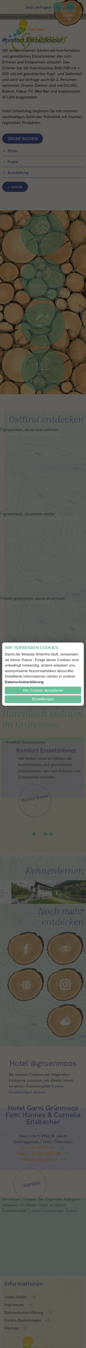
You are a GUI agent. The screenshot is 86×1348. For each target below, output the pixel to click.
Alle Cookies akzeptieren (43, 690)
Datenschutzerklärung (24, 682)
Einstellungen (43, 699)
